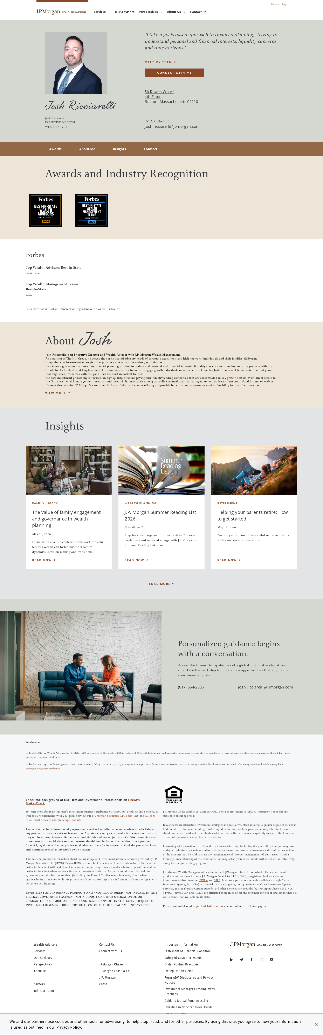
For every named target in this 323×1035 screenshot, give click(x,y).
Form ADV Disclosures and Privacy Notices (189, 980)
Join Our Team (44, 990)
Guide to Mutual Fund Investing (186, 1000)
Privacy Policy (68, 1027)
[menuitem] (124, 12)
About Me (87, 149)
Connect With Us (110, 951)
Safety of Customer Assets (183, 957)
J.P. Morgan (107, 977)
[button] (316, 1024)
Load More (159, 584)
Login (285, 4)
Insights (119, 149)
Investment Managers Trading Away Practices (190, 992)
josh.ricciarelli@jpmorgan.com (172, 126)
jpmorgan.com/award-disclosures (43, 757)
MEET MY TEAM (158, 62)
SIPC (217, 880)
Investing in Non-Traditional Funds (189, 1007)
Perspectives (150, 12)
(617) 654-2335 (191, 687)
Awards (55, 149)
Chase (103, 984)
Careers (275, 4)
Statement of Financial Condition (188, 951)
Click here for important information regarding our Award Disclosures (73, 309)
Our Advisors (43, 957)
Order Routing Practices (181, 964)
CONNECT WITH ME (174, 73)
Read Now (42, 560)
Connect (150, 149)
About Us (176, 12)
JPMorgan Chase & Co (114, 971)
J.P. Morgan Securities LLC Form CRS (115, 816)
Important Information (208, 906)
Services (102, 12)
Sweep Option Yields (179, 971)
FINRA (203, 880)
